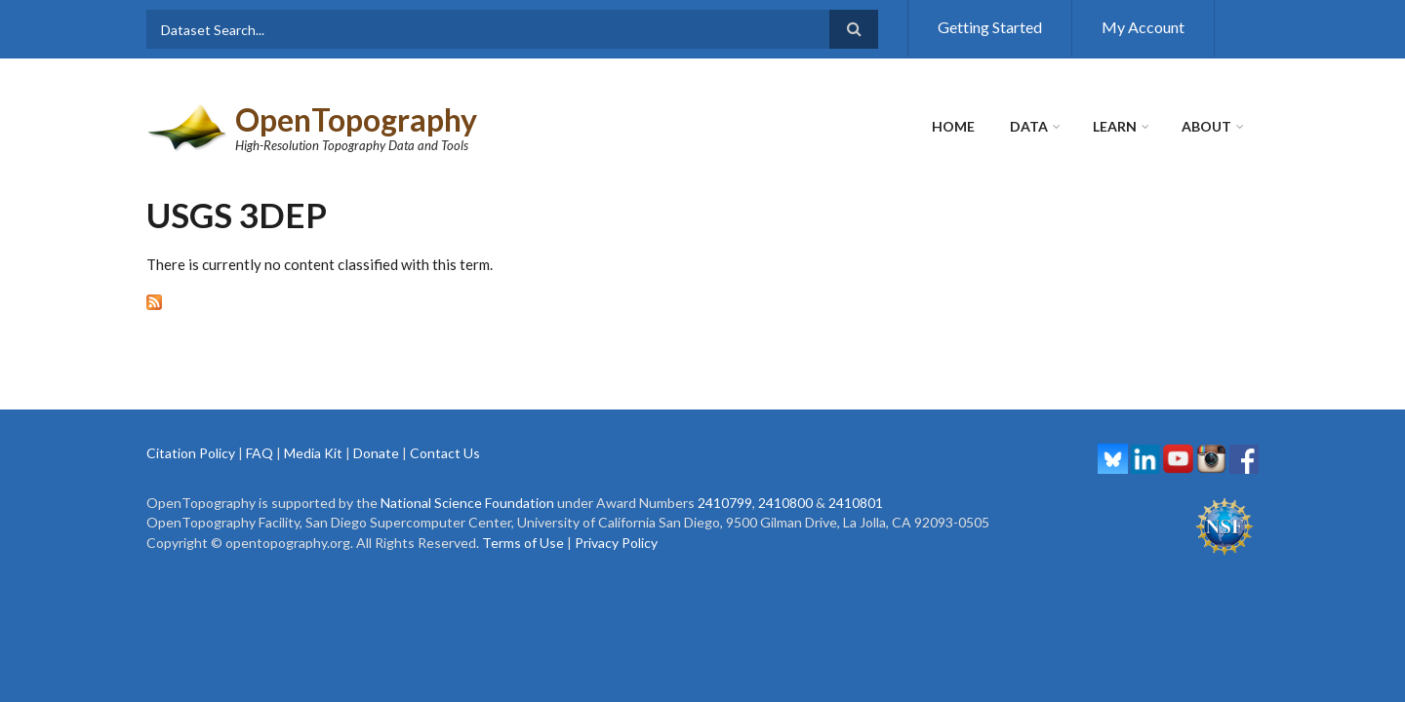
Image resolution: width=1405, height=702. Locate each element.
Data (1029, 126)
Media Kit (313, 453)
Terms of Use (523, 542)
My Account (1143, 27)
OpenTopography (356, 119)
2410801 (855, 502)
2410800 (785, 502)
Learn (1115, 126)
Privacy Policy (616, 542)
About (1206, 126)
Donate (376, 453)
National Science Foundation (467, 502)
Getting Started (990, 27)
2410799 (725, 502)
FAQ (259, 453)
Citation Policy (190, 453)
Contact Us (445, 453)
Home (953, 126)
